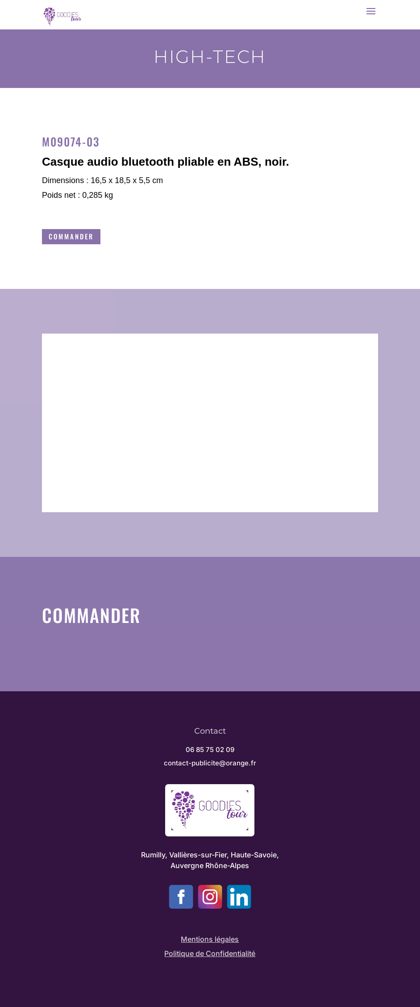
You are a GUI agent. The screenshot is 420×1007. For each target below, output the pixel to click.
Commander (71, 236)
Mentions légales (210, 939)
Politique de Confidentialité (209, 953)
